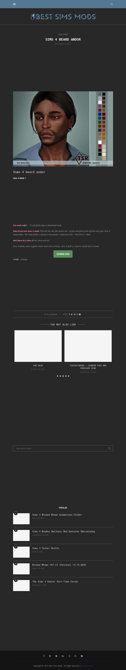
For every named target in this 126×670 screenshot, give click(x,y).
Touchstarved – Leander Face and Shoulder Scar (88, 367)
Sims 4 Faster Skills (45, 548)
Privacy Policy (87, 665)
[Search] (111, 4)
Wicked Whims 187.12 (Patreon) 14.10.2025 (59, 564)
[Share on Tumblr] (77, 314)
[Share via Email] (80, 314)
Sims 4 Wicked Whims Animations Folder (57, 514)
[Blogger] (82, 656)
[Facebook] (43, 656)
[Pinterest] (50, 656)
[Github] (75, 656)
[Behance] (63, 656)
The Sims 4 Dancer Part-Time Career (55, 581)
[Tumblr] (69, 656)
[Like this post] (66, 314)
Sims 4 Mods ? (19, 178)
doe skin (38, 365)
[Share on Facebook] (69, 314)
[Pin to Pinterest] (74, 314)
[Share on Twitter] (72, 314)
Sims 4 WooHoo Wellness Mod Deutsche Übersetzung (63, 531)
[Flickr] (56, 656)
